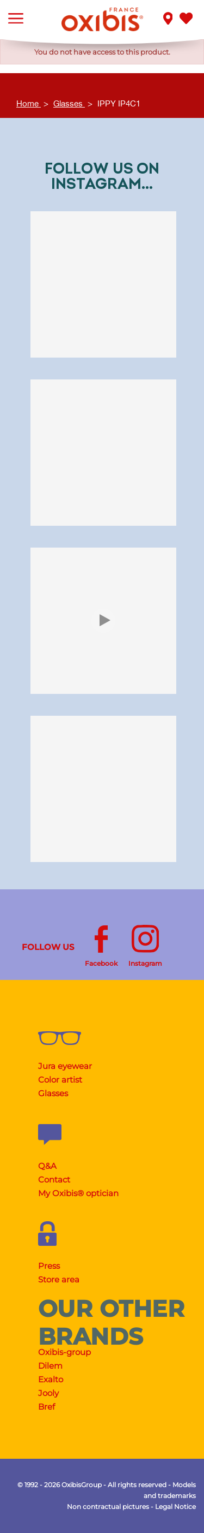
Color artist (60, 1079)
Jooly (48, 1393)
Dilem (50, 1365)
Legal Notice (175, 1506)
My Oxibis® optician (78, 1193)
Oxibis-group (64, 1352)
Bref (46, 1406)
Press (49, 1266)
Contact (54, 1179)
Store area (58, 1279)
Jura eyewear (65, 1066)
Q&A (47, 1166)
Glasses (53, 1093)
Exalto (50, 1379)
